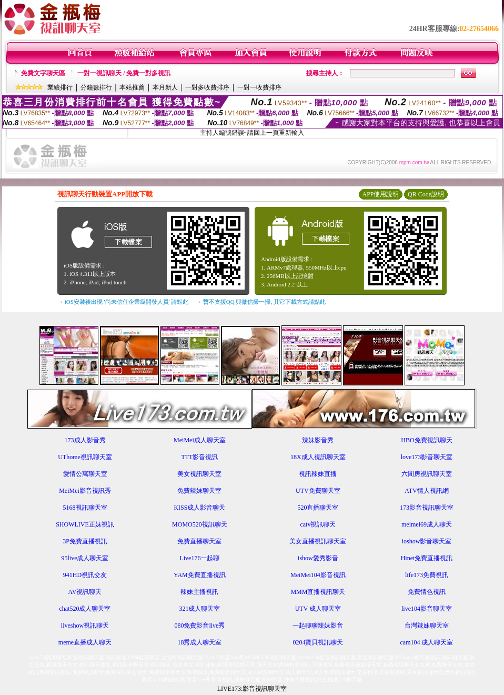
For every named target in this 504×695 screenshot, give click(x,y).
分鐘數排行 (96, 87)
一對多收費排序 (207, 87)
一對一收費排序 (259, 87)
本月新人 (165, 87)
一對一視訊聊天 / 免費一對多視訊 (123, 73)
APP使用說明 (380, 194)
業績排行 (60, 87)
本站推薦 (132, 87)
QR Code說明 (426, 194)
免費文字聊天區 (43, 73)
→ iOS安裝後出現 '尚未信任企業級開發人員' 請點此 (122, 302)
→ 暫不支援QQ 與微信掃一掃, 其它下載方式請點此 (261, 302)
